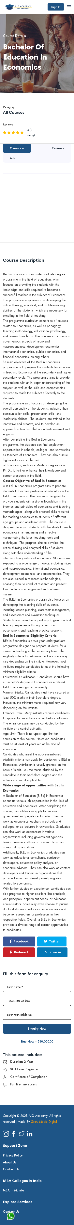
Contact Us (11, 1169)
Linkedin (52, 952)
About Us (9, 1162)
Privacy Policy (13, 1155)
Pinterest (19, 952)
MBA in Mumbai (14, 1190)
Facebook (19, 941)
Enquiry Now (37, 1028)
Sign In (55, 7)
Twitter (52, 941)
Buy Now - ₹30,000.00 (37, 1041)
